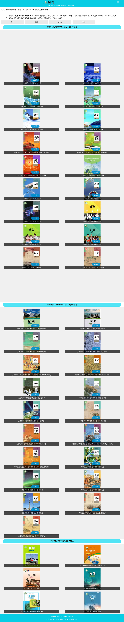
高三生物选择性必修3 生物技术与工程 (92, 565)
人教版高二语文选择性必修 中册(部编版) (31, 536)
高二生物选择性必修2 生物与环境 (31, 611)
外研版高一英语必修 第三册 (92, 244)
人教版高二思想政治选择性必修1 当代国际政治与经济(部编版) (92, 444)
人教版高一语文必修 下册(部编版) (92, 267)
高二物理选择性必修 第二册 (92, 588)
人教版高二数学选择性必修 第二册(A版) (92, 421)
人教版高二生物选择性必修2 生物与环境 (92, 398)
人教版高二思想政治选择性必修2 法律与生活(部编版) (31, 467)
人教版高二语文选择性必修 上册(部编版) (92, 513)
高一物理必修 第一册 (32, 565)
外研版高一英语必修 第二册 (31, 244)
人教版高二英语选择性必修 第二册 (31, 513)
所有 (12, 22)
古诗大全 (64, 616)
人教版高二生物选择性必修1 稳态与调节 (31, 398)
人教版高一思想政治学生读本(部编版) (92, 175)
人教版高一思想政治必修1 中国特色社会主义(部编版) (31, 152)
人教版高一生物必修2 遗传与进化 (92, 106)
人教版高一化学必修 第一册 (31, 83)
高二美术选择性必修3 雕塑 (92, 611)
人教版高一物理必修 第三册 (31, 221)
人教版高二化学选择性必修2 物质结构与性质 (92, 352)
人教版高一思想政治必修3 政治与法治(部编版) (31, 175)
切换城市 (13, 10)
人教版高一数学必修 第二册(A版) (92, 129)
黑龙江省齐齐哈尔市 (25, 10)
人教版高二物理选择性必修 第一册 (92, 467)
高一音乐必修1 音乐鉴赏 (31, 588)
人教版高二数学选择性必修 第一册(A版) (31, 421)
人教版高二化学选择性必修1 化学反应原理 (31, 352)
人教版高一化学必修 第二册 (92, 83)
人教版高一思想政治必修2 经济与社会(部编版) (92, 152)
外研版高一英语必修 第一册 (92, 221)
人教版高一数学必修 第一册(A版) (32, 129)
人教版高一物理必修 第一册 (31, 198)
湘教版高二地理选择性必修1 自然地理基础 (31, 329)
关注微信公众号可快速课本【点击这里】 (62, 5)
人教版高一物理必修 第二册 (92, 198)
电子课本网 (5, 10)
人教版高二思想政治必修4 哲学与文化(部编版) (31, 444)
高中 (84, 22)
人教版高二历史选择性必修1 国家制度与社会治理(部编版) (31, 375)
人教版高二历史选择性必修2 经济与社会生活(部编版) (92, 375)
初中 (60, 22)
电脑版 (53, 616)
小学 (36, 22)
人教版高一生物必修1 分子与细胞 (31, 106)
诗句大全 (70, 616)
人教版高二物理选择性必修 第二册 (31, 490)
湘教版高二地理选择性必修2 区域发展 (92, 329)
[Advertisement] (62, 47)
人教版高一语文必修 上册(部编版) (31, 267)
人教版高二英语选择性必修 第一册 (92, 490)
